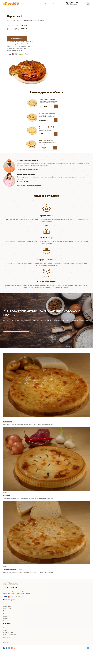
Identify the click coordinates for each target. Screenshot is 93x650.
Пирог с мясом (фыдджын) (47, 113)
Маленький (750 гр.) (13, 29)
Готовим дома (7, 421)
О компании (6, 628)
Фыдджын (6, 495)
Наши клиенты (33, 4)
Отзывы (5, 630)
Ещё (53, 4)
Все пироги (6, 604)
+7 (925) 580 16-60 (71, 3)
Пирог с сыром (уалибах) (46, 127)
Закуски (5, 614)
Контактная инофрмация (9, 635)
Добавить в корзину (17, 38)
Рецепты (47, 4)
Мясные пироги (7, 606)
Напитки (5, 621)
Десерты (5, 618)
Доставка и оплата (8, 632)
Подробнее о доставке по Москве (27, 169)
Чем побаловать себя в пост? (12, 569)
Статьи (41, 4)
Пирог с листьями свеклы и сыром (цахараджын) (47, 140)
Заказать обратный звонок (71, 4)
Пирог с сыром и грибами (47, 99)
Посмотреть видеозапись (17, 329)
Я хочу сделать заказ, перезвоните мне (29, 185)
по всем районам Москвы (18, 44)
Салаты (5, 616)
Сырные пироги (7, 608)
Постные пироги (7, 611)
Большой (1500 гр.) (13, 26)
